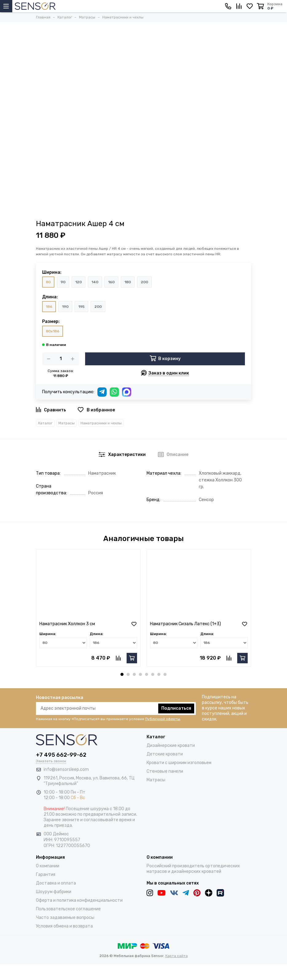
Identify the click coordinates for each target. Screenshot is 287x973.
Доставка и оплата (56, 883)
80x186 (52, 331)
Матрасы (66, 423)
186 (49, 306)
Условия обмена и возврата (64, 926)
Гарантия (45, 874)
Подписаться (176, 708)
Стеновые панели (165, 771)
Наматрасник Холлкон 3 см (67, 623)
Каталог (45, 423)
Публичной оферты (162, 719)
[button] (122, 674)
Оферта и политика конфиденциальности (79, 900)
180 (127, 282)
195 (81, 306)
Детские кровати (165, 754)
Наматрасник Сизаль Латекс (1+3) (185, 623)
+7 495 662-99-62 (61, 754)
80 (48, 282)
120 (78, 282)
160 (111, 282)
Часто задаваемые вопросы (65, 917)
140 (95, 282)
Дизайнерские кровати (171, 745)
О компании (47, 866)
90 (63, 282)
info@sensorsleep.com (66, 769)
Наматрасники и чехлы (101, 423)
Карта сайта (176, 956)
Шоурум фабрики (53, 891)
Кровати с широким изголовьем (179, 762)
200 (144, 282)
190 (65, 306)
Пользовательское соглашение (68, 909)
